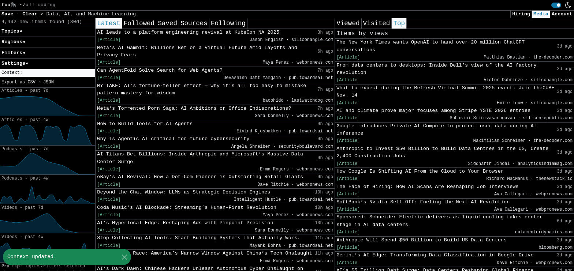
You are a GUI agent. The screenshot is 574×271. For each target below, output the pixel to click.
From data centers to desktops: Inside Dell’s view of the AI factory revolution (436, 69)
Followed (139, 23)
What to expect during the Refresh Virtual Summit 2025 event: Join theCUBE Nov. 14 (445, 91)
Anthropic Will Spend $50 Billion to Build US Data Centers (421, 240)
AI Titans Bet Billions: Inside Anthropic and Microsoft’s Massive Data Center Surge (200, 157)
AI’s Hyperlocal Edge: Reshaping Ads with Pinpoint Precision (185, 223)
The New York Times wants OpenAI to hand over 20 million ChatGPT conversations (430, 45)
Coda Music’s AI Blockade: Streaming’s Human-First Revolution (186, 207)
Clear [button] (31, 14)
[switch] (556, 5)
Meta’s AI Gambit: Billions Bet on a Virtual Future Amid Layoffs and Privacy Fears (197, 51)
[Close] (124, 257)
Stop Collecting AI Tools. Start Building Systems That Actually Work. (198, 238)
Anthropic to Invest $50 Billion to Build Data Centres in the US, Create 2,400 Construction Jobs (442, 152)
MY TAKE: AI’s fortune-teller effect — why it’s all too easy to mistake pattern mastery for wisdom (201, 89)
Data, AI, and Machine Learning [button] (91, 14)
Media (540, 14)
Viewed (347, 23)
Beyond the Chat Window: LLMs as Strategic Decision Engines (183, 192)
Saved (167, 23)
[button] (47, 73)
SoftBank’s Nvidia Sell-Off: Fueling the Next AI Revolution (423, 202)
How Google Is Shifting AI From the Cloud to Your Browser (420, 171)
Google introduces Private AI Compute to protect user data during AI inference (436, 129)
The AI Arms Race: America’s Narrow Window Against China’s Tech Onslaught (204, 253)
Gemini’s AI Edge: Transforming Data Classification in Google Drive (434, 255)
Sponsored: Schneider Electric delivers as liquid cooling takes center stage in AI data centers (439, 220)
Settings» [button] (14, 63)
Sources (194, 23)
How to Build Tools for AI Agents (145, 124)
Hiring (521, 14)
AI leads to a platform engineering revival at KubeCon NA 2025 (188, 32)
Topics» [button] (11, 31)
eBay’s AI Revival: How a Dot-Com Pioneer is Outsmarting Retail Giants (200, 177)
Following (228, 23)
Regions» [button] (13, 42)
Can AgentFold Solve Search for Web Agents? (160, 70)
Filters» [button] (13, 53)
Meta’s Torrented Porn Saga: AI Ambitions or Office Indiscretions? (194, 108)
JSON (48, 82)
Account (562, 14)
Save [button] (8, 14)
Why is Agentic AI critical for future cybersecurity (173, 139)
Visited (376, 23)
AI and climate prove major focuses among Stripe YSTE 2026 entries (433, 110)
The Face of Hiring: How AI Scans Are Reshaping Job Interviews (427, 186)
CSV (31, 82)
